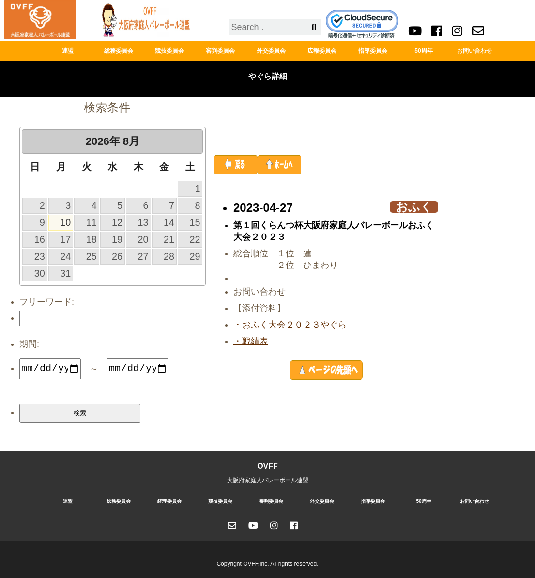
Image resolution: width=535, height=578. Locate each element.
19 (117, 239)
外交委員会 (271, 50)
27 (143, 256)
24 (65, 256)
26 (117, 256)
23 (39, 256)
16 (39, 239)
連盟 (68, 50)
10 (65, 222)
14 (169, 222)
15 (194, 222)
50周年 (423, 50)
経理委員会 (169, 501)
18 (91, 239)
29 (194, 256)
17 (65, 239)
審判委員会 (220, 50)
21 (169, 239)
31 (65, 273)
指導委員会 (372, 50)
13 (143, 222)
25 (91, 256)
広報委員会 (321, 50)
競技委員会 (169, 50)
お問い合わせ (474, 50)
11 (91, 222)
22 (194, 239)
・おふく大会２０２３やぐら (290, 324)
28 (169, 256)
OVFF (267, 466)
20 (143, 239)
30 (39, 273)
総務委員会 (118, 50)
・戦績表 (250, 341)
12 (117, 222)
